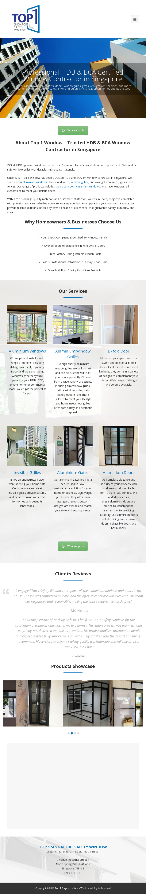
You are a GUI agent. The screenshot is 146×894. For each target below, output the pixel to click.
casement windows (88, 186)
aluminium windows (35, 182)
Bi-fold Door (118, 351)
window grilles (79, 182)
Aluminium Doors (119, 472)
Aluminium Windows (27, 351)
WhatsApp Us (73, 130)
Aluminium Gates (73, 472)
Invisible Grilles (27, 472)
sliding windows (65, 186)
